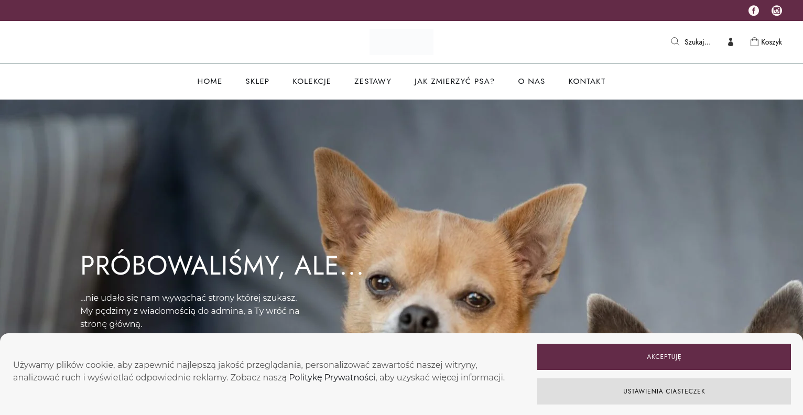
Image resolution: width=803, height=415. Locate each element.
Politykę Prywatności (332, 378)
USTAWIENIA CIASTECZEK (664, 391)
